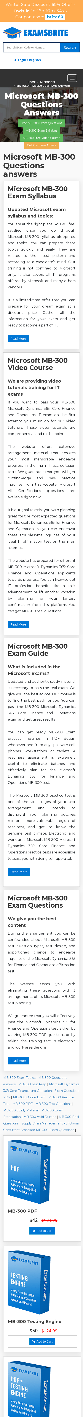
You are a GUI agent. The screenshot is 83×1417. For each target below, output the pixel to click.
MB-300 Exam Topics (19, 1078)
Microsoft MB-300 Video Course (38, 364)
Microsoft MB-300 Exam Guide (38, 649)
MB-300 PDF (22, 1104)
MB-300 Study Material (20, 1110)
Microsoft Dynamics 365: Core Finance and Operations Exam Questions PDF (41, 1090)
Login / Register (27, 60)
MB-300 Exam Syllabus (41, 130)
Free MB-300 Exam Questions (41, 123)
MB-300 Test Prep (32, 1084)
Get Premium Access (41, 145)
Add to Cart (42, 1231)
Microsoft (47, 82)
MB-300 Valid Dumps (40, 1117)
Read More (18, 338)
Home (32, 82)
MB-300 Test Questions (53, 1104)
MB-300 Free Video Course (41, 138)
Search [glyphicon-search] (70, 47)
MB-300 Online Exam (29, 1097)
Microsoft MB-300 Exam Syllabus (38, 192)
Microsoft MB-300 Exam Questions (38, 901)
